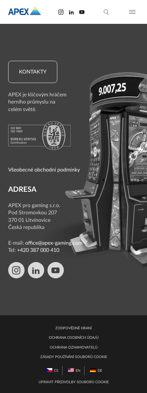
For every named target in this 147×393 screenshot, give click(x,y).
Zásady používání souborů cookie (73, 357)
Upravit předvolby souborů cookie (74, 382)
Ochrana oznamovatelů (74, 347)
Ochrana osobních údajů (74, 337)
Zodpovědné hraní (73, 328)
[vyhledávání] (106, 12)
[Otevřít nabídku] (132, 12)
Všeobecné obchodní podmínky (44, 169)
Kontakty (32, 71)
